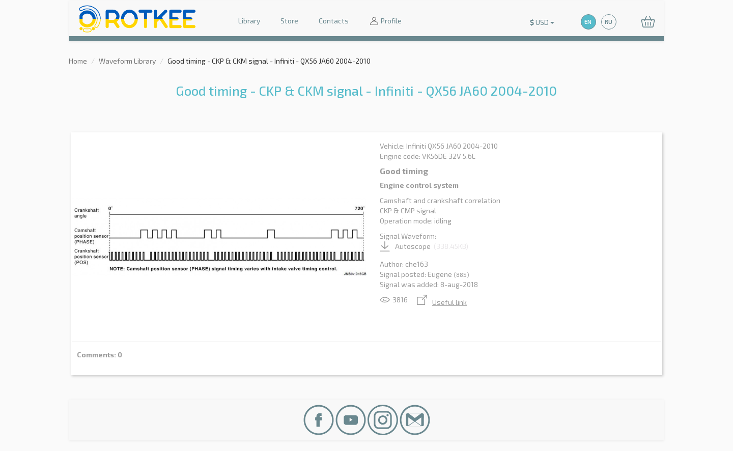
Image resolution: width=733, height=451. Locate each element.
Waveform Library (127, 61)
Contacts (334, 20)
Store (289, 20)
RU (608, 21)
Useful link (442, 302)
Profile (385, 21)
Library (249, 20)
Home (78, 61)
